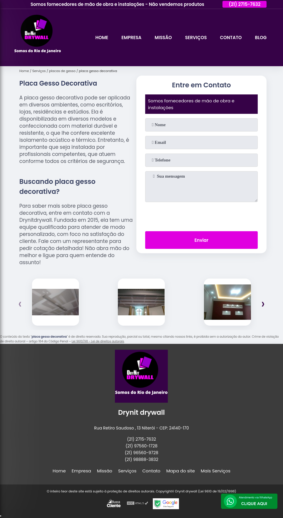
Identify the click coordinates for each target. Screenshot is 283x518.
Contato (231, 37)
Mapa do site (180, 471)
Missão (163, 37)
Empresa (131, 37)
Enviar (201, 240)
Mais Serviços (215, 471)
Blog (261, 37)
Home (101, 37)
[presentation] (201, 215)
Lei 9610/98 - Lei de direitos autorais (98, 341)
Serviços (196, 37)
